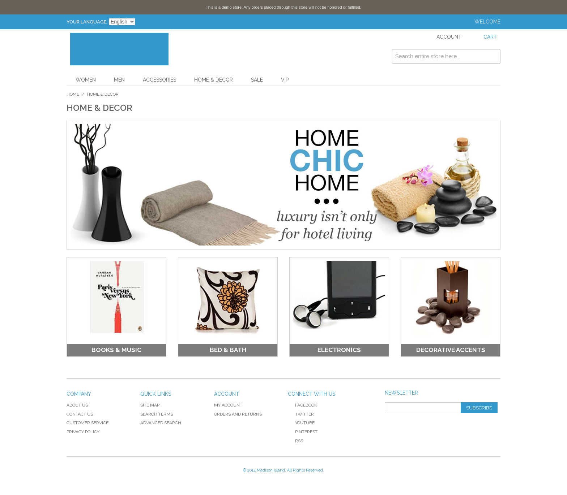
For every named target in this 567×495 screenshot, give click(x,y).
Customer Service (87, 422)
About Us (77, 405)
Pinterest (302, 431)
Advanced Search (160, 422)
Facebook (302, 405)
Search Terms (156, 414)
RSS (295, 440)
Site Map (149, 405)
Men (119, 80)
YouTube (301, 422)
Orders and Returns (238, 414)
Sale (257, 80)
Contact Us (80, 414)
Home (73, 94)
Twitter (301, 414)
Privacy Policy (83, 431)
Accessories (159, 80)
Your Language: (87, 22)
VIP (285, 80)
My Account (228, 405)
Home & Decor (213, 80)
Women (86, 80)
